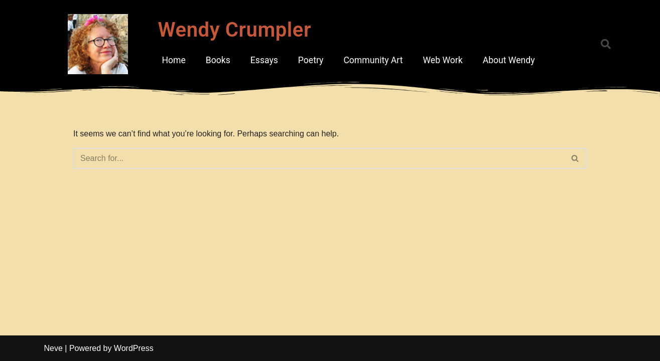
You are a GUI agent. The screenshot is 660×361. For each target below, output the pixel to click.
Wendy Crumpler (234, 30)
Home (173, 60)
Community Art (373, 60)
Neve (53, 348)
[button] (606, 44)
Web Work (442, 60)
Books (218, 60)
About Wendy (509, 60)
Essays (264, 60)
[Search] (318, 158)
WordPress (134, 348)
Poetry (311, 60)
